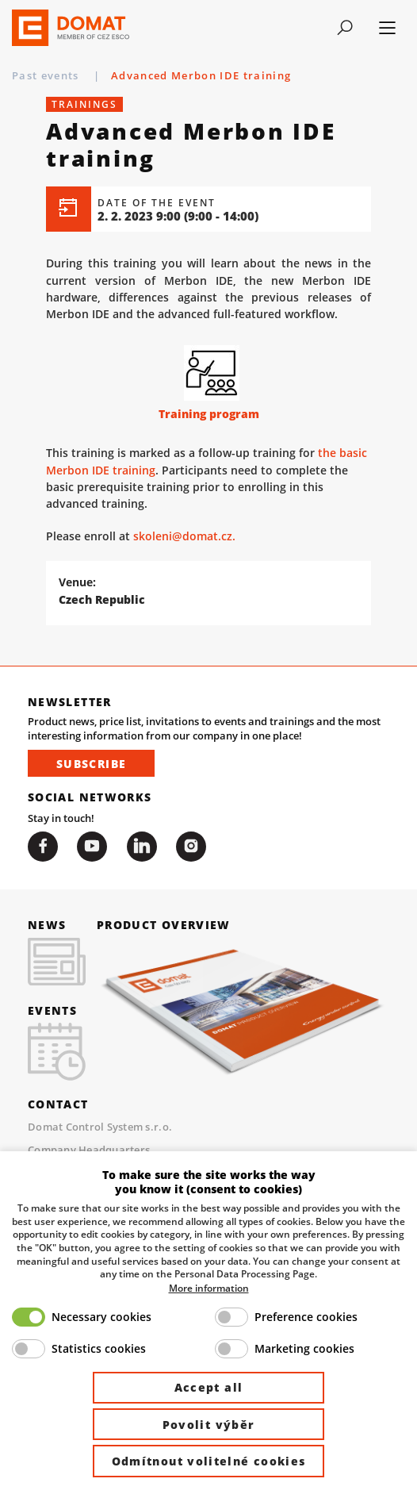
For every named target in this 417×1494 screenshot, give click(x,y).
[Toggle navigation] (345, 28)
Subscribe (91, 764)
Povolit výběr (209, 1424)
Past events (47, 75)
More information (209, 1287)
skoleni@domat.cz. (184, 537)
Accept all (208, 1387)
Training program (209, 414)
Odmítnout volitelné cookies (209, 1461)
